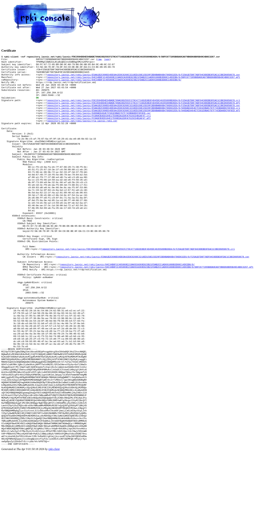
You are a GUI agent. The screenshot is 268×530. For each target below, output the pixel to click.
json (106, 60)
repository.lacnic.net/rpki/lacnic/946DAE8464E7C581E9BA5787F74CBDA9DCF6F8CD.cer (99, 124)
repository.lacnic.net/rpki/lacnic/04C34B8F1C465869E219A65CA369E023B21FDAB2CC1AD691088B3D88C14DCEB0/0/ (114, 84)
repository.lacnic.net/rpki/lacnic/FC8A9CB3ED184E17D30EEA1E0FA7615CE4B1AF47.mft (99, 130)
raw (99, 60)
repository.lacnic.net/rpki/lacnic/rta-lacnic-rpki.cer (82, 134)
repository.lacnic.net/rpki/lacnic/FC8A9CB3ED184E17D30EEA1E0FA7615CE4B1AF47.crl (99, 127)
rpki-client (54, 527)
